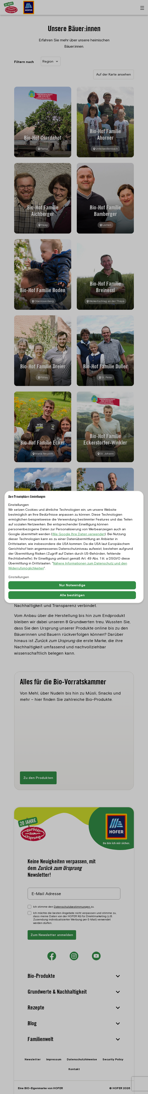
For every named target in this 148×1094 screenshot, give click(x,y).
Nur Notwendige (72, 585)
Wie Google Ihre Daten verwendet (78, 534)
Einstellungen (19, 577)
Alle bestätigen (72, 595)
